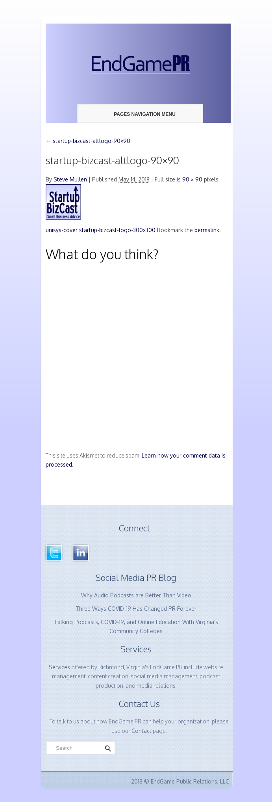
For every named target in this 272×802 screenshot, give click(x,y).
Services (59, 667)
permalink (206, 230)
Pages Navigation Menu (139, 114)
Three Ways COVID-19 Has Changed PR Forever (136, 608)
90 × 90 (192, 179)
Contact (141, 730)
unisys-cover (62, 230)
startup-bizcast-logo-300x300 (117, 230)
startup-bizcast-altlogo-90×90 (88, 140)
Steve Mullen (70, 179)
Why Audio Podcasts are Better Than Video (136, 595)
